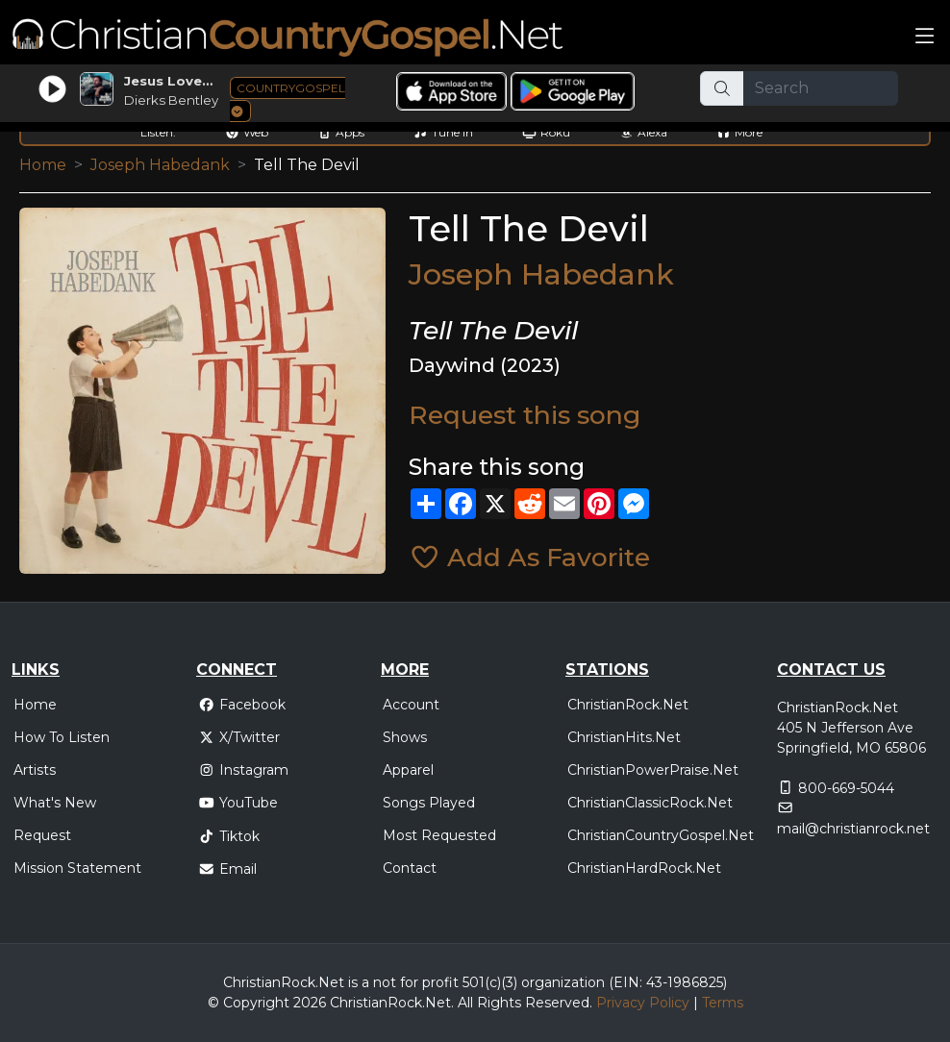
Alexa (643, 132)
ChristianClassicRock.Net (650, 802)
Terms (722, 1002)
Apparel (408, 770)
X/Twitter (239, 737)
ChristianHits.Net (624, 737)
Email (227, 869)
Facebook (242, 704)
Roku (546, 132)
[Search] (820, 88)
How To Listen (61, 737)
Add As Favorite (529, 557)
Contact (410, 868)
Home (42, 165)
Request (42, 835)
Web (246, 132)
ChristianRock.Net (627, 704)
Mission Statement (77, 868)
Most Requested (439, 835)
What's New (54, 802)
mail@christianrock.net (853, 828)
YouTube (238, 802)
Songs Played (429, 802)
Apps (340, 132)
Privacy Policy (642, 1002)
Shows (405, 737)
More (739, 132)
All (465, 1002)
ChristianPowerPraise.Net (652, 770)
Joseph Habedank (160, 165)
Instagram (243, 770)
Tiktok (229, 836)
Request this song (524, 415)
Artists (34, 770)
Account (411, 704)
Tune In (443, 132)
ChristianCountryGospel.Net (660, 835)
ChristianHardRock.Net (644, 868)
